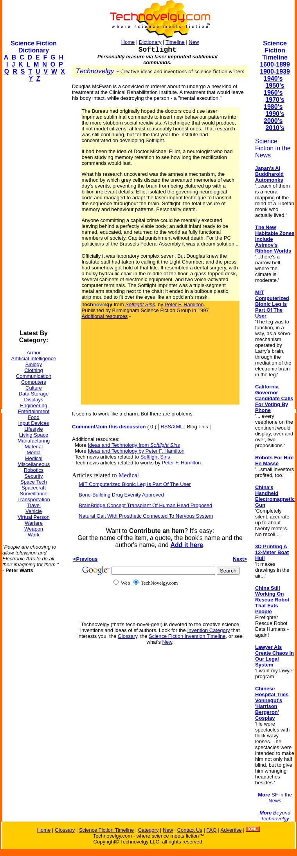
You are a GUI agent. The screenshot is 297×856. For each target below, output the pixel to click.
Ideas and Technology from (134, 445)
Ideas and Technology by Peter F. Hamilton (136, 451)
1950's (274, 85)
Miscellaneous (34, 464)
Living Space (33, 435)
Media (33, 452)
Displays (33, 400)
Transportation (33, 499)
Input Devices (33, 423)
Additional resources (105, 316)
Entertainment (34, 411)
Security (34, 476)
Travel (34, 505)
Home (128, 42)
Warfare (34, 523)
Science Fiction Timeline (275, 50)
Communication (33, 376)
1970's (274, 99)
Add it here (186, 545)
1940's (273, 78)
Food (34, 417)
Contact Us (189, 830)
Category (148, 830)
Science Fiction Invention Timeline (187, 636)
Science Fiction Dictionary (33, 47)
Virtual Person (33, 517)
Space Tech (33, 482)
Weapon (33, 529)
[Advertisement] (33, 205)
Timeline (175, 42)
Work (34, 535)
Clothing (33, 370)
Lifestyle (33, 429)
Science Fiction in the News (273, 148)
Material (34, 447)
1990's (274, 113)
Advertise (230, 830)
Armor (33, 353)
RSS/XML (171, 427)
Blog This (197, 427)
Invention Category (208, 630)
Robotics (34, 470)
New (194, 42)
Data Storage (34, 394)
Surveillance (34, 494)
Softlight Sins (155, 457)
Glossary (127, 636)
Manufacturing (34, 441)
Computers (33, 382)
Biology (33, 364)
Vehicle (33, 511)
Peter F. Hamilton (184, 304)
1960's (273, 92)
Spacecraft (34, 488)
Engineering (33, 405)
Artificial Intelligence (33, 358)
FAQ (212, 830)
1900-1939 (275, 71)
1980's (273, 106)
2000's (273, 120)
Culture (33, 388)
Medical (34, 458)
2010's (274, 128)
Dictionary (150, 42)
